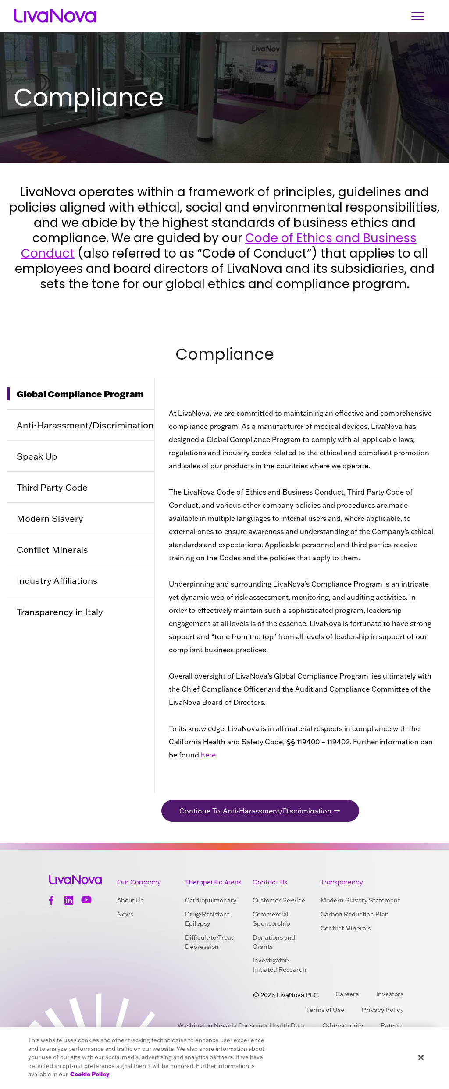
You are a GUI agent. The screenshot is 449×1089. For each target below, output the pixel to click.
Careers (347, 994)
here (208, 754)
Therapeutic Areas (213, 882)
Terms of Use (325, 1010)
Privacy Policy (382, 1010)
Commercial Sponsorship (271, 918)
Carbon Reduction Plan (355, 914)
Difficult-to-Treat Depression (209, 942)
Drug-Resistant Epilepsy (207, 918)
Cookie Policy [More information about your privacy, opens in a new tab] (89, 1074)
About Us (130, 900)
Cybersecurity (342, 1025)
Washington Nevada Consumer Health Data (241, 1025)
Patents (392, 1025)
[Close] (421, 1057)
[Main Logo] (55, 16)
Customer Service (279, 900)
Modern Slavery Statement (360, 900)
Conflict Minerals (346, 928)
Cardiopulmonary (210, 900)
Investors (389, 994)
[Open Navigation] (417, 16)
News (125, 914)
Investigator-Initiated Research (279, 964)
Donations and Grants (274, 942)
